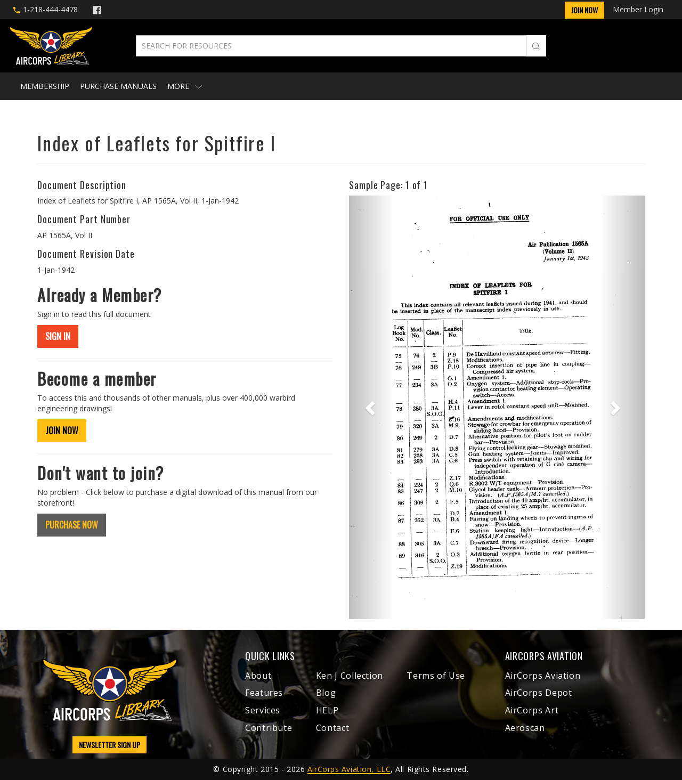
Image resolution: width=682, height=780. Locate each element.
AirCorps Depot (538, 692)
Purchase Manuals (118, 86)
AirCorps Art (532, 710)
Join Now (584, 9)
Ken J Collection (349, 675)
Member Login (638, 9)
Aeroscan (525, 728)
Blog (326, 692)
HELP (327, 710)
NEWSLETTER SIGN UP (109, 744)
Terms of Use (436, 675)
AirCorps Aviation (543, 675)
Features (264, 692)
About (258, 675)
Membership (44, 86)
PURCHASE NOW (71, 524)
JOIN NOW (61, 430)
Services (262, 710)
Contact (332, 728)
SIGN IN (57, 336)
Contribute (268, 728)
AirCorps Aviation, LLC (349, 769)
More (184, 86)
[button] (371, 407)
